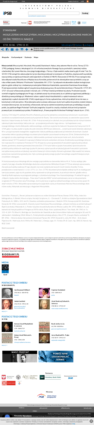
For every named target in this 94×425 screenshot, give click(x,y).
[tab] (6, 57)
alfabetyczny (65, 408)
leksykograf (67, 45)
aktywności (43, 408)
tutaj (73, 424)
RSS (88, 1)
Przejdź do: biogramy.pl (10, 1)
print (16, 49)
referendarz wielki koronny (59, 308)
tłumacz (79, 45)
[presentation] (5, 57)
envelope (12, 49)
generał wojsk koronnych (59, 329)
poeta (53, 295)
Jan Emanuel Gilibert (22, 290)
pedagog (88, 45)
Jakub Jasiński (19, 301)
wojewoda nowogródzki (58, 340)
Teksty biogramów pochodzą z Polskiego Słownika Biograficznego (47, 405)
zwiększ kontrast (73, 1)
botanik (16, 295)
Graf (5, 275)
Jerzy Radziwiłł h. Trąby (60, 335)
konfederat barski (19, 331)
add (26, 49)
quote (21, 49)
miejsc (35, 411)
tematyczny (88, 408)
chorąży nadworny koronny (22, 342)
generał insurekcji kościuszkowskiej (20, 307)
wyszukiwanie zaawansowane (37, 16)
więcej (4, 311)
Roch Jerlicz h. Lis (58, 324)
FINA (23, 1)
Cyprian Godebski (58, 290)
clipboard (7, 49)
